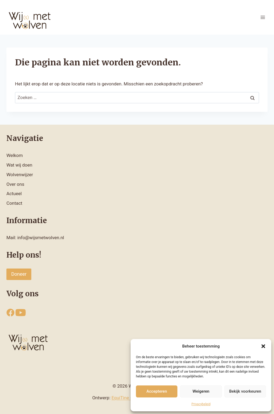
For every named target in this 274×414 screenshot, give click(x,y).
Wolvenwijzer (19, 174)
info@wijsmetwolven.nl (40, 237)
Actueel (14, 193)
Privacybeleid (201, 404)
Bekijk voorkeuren (245, 391)
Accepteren (156, 391)
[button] (263, 346)
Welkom (14, 155)
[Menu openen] (263, 17)
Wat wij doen (19, 165)
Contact (14, 203)
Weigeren (201, 391)
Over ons (15, 184)
